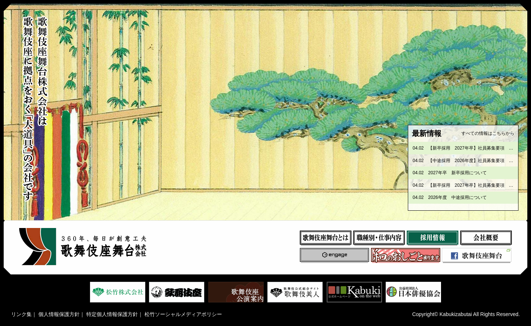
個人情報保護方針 (59, 314)
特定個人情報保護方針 (112, 314)
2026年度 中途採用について (457, 197)
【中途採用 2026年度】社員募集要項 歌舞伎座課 (479, 160)
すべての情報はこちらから (487, 133)
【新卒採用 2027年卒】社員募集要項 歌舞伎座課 (479, 148)
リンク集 (21, 314)
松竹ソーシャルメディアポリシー (183, 314)
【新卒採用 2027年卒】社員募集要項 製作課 (475, 185)
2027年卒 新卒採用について (457, 172)
